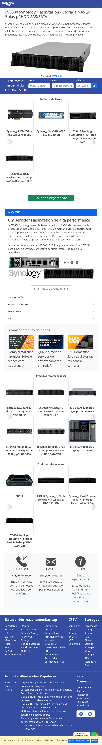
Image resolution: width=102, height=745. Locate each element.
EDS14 (19, 496)
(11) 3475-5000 (15, 90)
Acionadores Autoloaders (52, 656)
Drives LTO (51, 643)
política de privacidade (79, 740)
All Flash (25, 651)
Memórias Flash (10, 642)
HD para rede (28, 629)
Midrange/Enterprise (11, 654)
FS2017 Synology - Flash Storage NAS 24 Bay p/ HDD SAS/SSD (51, 499)
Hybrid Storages (30, 647)
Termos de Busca (11, 684)
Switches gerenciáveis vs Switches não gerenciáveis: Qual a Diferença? (42, 720)
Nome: (32, 80)
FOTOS (11, 318)
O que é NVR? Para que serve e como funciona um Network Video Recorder (46, 698)
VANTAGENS (14, 212)
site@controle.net (51, 575)
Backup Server (53, 633)
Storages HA (10, 631)
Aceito (94, 740)
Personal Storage (30, 633)
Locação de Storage (90, 627)
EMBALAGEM (14, 311)
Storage (25, 625)
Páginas (9, 689)
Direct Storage (88, 642)
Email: (55, 80)
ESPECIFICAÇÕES (16, 297)
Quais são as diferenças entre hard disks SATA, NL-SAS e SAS (47, 727)
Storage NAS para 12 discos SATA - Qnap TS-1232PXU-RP (51, 411)
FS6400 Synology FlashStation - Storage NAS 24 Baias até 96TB (19, 177)
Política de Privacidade (83, 703)
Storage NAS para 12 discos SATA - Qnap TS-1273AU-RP (19, 411)
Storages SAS (89, 656)
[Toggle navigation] (96, 3)
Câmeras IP (75, 643)
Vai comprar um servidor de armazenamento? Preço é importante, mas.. (46, 691)
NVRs (71, 640)
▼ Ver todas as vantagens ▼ (51, 288)
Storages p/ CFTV (73, 634)
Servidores (11, 625)
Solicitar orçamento (51, 197)
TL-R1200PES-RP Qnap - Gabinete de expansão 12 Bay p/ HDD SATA (19, 450)
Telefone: (81, 80)
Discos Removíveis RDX (55, 649)
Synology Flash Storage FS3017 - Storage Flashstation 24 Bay (82, 499)
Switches (10, 636)
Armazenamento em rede (54, 638)
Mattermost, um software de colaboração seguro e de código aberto (44, 712)
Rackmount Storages (27, 638)
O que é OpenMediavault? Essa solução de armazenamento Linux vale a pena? (44, 705)
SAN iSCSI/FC (9, 649)
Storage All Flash (90, 663)
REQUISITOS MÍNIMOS (19, 304)
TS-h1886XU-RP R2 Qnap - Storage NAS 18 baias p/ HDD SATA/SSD (51, 450)
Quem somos (84, 687)
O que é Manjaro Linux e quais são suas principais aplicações (43, 684)
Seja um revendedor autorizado (83, 694)
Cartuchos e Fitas (54, 661)
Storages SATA (89, 649)
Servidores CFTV (74, 627)
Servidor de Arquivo (51, 627)
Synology (57, 75)
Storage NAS (88, 634)
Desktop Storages (31, 643)
